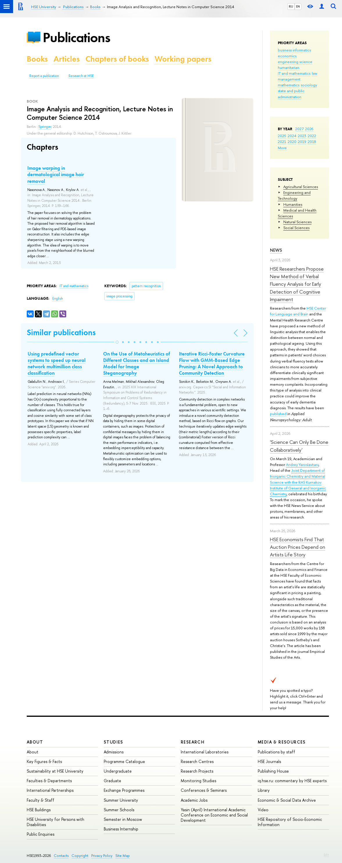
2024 (292, 135)
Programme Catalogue (124, 761)
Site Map (122, 855)
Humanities (292, 204)
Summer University (121, 800)
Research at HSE (81, 76)
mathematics (288, 84)
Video (263, 809)
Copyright (79, 855)
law (314, 73)
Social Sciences (296, 227)
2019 (302, 141)
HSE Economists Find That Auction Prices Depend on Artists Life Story (297, 547)
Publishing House (273, 771)
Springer (44, 126)
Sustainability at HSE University (55, 771)
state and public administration (291, 93)
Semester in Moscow (123, 819)
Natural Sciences (297, 221)
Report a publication (44, 76)
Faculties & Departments (49, 780)
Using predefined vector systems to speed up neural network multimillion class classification (56, 363)
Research (193, 742)
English (57, 298)
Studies (113, 742)
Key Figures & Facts (44, 761)
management (289, 79)
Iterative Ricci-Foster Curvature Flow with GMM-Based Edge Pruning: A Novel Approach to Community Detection (212, 363)
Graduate (112, 780)
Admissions (113, 752)
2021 (282, 141)
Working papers (183, 59)
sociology (309, 84)
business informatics (294, 50)
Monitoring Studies (198, 780)
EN (298, 6)
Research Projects (197, 771)
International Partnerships (50, 790)
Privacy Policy (101, 855)
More (282, 147)
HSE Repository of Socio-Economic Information (290, 821)
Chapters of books (117, 59)
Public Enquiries (40, 834)
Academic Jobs (194, 800)
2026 (309, 128)
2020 (292, 141)
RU (291, 6)
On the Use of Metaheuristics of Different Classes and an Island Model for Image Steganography (136, 363)
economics (287, 55)
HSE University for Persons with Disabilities (55, 821)
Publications (76, 37)
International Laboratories (204, 752)
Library (264, 790)
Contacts (61, 855)
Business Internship (121, 829)
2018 (312, 141)
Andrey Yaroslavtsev (302, 464)
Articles (66, 59)
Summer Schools (119, 809)
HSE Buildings (39, 809)
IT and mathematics (294, 73)
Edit (326, 855)
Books (37, 59)
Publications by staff (276, 752)
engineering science (295, 61)
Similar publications (61, 332)
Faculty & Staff (40, 800)
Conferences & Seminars (204, 790)
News (276, 250)
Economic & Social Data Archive (287, 800)
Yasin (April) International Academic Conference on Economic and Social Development (214, 815)
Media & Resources (282, 742)
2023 (302, 135)
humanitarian (288, 67)
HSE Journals (269, 761)
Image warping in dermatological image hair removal (55, 174)
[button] (117, 342)
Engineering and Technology (294, 195)
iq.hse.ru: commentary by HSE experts (292, 780)
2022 (312, 135)
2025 (282, 135)
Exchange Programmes (124, 790)
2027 (299, 128)
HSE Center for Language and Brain (298, 311)
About (35, 742)
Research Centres (197, 761)
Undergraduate (118, 771)
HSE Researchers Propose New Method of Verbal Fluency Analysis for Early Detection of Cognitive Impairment (297, 284)
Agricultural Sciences (300, 186)
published (278, 413)
